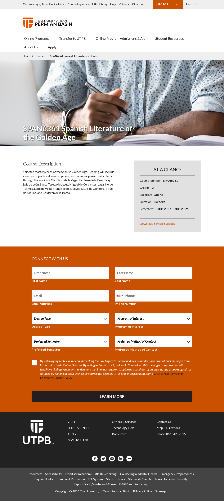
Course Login (76, 4)
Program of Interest (129, 326)
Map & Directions (168, 428)
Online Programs (36, 38)
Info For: (162, 4)
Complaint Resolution (70, 479)
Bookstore (119, 434)
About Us (31, 47)
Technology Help (123, 428)
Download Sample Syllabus (157, 223)
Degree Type (41, 326)
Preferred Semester (46, 349)
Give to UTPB (78, 440)
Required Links (43, 479)
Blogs (113, 4)
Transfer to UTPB (72, 38)
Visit (72, 421)
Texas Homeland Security (171, 479)
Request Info (78, 428)
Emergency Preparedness (177, 474)
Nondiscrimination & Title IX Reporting (91, 474)
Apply (52, 47)
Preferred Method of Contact (136, 349)
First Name (39, 280)
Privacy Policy (142, 491)
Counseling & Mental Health (138, 474)
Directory (138, 4)
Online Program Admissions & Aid (120, 38)
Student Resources (169, 38)
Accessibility (53, 474)
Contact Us (164, 421)
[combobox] (119, 296)
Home (26, 56)
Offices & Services (124, 421)
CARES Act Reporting (133, 484)
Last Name (122, 280)
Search (190, 4)
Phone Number (125, 303)
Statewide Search (139, 479)
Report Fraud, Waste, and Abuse (95, 484)
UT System (95, 479)
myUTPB (91, 4)
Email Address (42, 303)
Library (103, 4)
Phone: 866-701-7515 (171, 434)
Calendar (124, 4)
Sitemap (160, 491)
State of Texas (115, 479)
